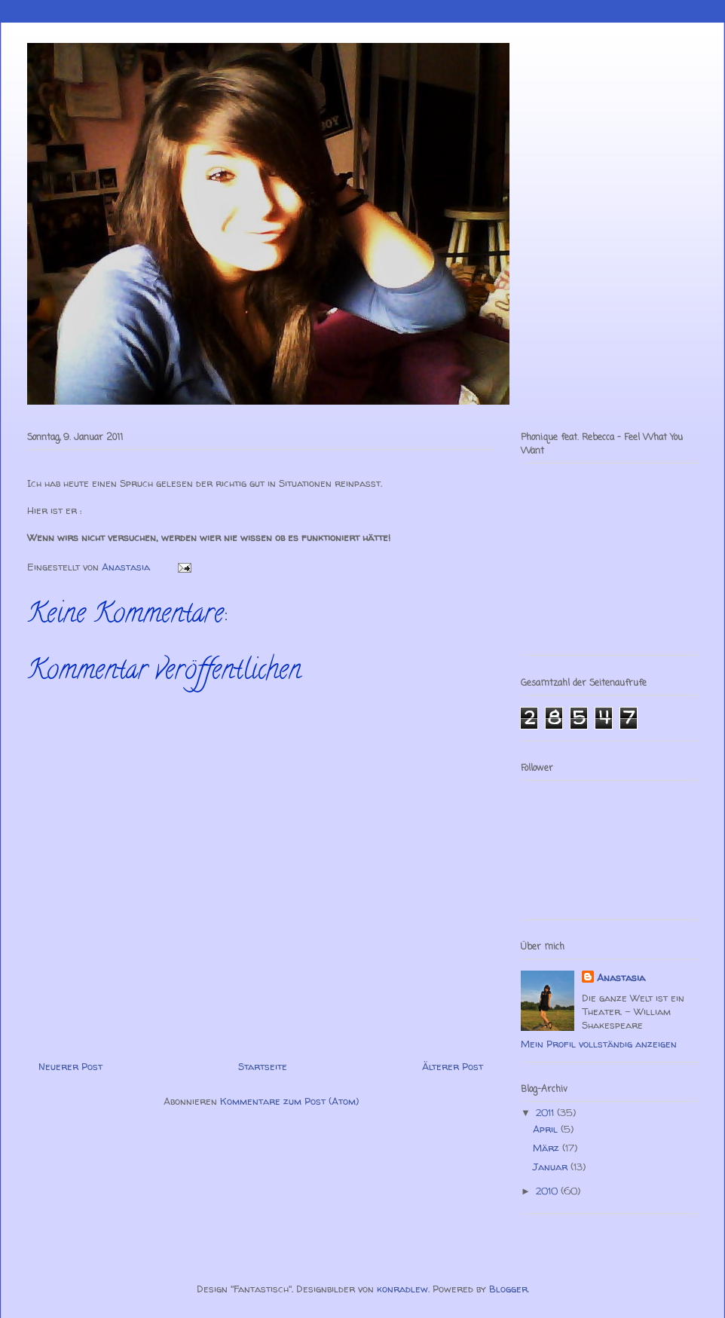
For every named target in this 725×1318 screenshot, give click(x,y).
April (547, 1129)
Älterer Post (452, 1066)
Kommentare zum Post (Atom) (289, 1101)
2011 (546, 1112)
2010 (548, 1190)
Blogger (508, 1288)
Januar (552, 1166)
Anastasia (621, 977)
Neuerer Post (70, 1066)
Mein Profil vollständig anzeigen (599, 1043)
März (547, 1147)
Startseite (262, 1066)
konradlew (402, 1288)
